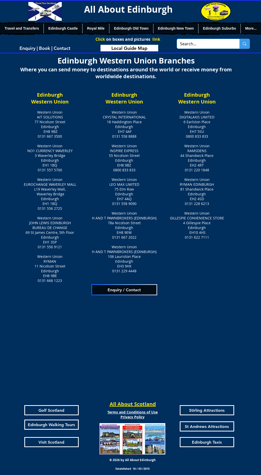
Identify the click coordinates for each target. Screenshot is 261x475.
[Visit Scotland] (51, 442)
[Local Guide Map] (129, 48)
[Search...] (204, 44)
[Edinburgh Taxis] (207, 442)
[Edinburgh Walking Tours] (51, 425)
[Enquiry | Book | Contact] (45, 48)
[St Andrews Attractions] (207, 426)
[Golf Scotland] (51, 410)
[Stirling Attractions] (207, 410)
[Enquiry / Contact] (124, 289)
